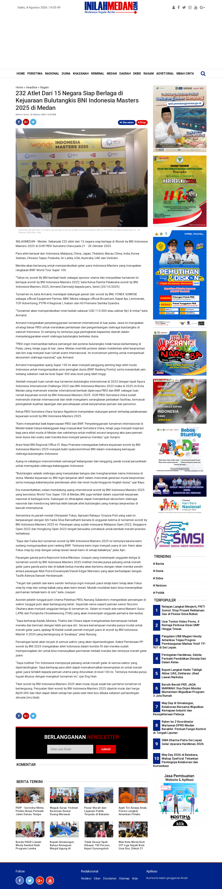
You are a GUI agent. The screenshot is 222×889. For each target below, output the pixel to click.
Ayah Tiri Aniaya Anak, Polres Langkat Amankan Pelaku (133, 811)
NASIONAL (52, 73)
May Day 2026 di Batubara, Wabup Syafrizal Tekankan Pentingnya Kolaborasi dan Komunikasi (175, 760)
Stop (142, 122)
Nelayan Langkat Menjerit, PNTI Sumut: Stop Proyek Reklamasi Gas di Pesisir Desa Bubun (183, 610)
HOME (21, 73)
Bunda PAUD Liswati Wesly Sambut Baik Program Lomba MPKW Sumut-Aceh (28, 846)
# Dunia (158, 571)
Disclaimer (109, 878)
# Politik (158, 592)
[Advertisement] (111, 42)
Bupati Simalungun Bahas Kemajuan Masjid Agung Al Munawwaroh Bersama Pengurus (62, 848)
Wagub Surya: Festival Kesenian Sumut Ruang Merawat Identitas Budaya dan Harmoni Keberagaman (64, 816)
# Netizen (160, 585)
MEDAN (112, 73)
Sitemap (124, 878)
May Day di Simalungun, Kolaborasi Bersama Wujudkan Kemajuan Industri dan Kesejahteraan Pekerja (178, 708)
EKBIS (137, 73)
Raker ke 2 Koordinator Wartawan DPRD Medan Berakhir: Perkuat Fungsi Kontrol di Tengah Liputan (179, 727)
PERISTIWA (34, 73)
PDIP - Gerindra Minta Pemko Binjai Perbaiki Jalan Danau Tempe (30, 811)
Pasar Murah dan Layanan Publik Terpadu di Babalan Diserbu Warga (96, 812)
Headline (31, 87)
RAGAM (148, 73)
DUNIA (66, 73)
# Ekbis (158, 578)
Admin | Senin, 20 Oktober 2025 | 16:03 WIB (36, 114)
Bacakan (127, 122)
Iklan (135, 878)
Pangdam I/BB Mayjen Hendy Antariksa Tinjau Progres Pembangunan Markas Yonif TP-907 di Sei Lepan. (179, 641)
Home (19, 87)
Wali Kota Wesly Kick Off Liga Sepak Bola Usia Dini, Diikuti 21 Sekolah (132, 846)
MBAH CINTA (185, 73)
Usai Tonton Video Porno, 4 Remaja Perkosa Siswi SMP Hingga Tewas (181, 625)
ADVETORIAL (165, 73)
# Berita (158, 563)
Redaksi (86, 878)
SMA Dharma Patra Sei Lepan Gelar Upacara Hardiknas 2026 (183, 742)
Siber (97, 878)
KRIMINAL (97, 73)
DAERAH (125, 73)
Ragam (44, 87)
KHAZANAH (81, 73)
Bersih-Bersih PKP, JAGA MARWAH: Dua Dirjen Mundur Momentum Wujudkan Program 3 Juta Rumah (178, 690)
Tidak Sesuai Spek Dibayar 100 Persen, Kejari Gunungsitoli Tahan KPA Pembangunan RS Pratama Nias (97, 850)
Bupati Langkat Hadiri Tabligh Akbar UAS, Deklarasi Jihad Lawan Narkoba (182, 673)
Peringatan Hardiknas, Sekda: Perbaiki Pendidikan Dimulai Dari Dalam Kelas (184, 658)
